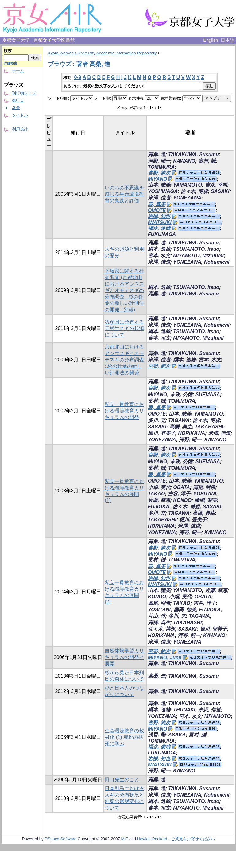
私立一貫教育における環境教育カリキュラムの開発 (124, 411)
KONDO (182, 500)
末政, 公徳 (181, 394)
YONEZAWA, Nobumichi (201, 262)
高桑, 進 (156, 154)
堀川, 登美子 (161, 433)
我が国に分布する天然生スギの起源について (124, 328)
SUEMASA (207, 394)
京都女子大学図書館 (54, 40)
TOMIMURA (161, 167)
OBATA (181, 487)
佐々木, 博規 (194, 191)
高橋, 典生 (180, 426)
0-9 (77, 77)
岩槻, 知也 (159, 216)
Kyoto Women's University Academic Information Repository (102, 53)
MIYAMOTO (217, 716)
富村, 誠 (207, 161)
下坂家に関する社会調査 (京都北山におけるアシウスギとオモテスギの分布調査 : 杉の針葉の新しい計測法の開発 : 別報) (124, 290)
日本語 (227, 40)
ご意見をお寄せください (193, 839)
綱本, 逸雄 (159, 249)
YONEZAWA (187, 197)
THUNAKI (184, 709)
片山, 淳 (156, 616)
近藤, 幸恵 (159, 500)
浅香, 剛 (156, 734)
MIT (124, 839)
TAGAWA (178, 420)
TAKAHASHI (209, 426)
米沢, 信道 (209, 709)
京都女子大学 (16, 40)
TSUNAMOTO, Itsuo (196, 249)
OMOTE (157, 210)
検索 (8, 50)
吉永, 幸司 (216, 184)
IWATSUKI (160, 222)
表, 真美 (156, 204)
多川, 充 (156, 420)
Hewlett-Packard (152, 839)
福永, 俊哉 (159, 228)
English (210, 40)
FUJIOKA (158, 506)
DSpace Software (60, 839)
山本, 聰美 (159, 184)
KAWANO (184, 161)
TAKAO (156, 493)
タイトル (20, 115)
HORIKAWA (191, 433)
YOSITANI (204, 493)
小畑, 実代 (159, 487)
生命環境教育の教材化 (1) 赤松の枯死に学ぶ (124, 737)
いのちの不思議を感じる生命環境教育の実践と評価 (124, 194)
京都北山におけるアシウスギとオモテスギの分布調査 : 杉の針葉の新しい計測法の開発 (124, 359)
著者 (16, 107)
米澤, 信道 (159, 197)
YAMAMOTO (187, 184)
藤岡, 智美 (206, 500)
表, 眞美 (156, 407)
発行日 (18, 100)
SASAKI (220, 191)
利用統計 (20, 129)
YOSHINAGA (163, 191)
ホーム (18, 71)
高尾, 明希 (204, 487)
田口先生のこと (122, 779)
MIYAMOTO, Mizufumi (198, 255)
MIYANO (157, 179)
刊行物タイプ (24, 93)
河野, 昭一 (159, 161)
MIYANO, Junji (164, 657)
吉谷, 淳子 (179, 493)
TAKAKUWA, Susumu (193, 154)
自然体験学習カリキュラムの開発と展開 (124, 657)
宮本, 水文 (159, 255)
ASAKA (177, 734)
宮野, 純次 (159, 172)
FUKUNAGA (162, 234)
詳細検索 (10, 63)
